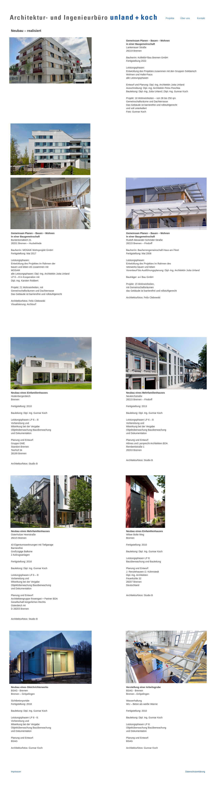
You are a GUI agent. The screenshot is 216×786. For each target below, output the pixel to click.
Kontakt (200, 18)
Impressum (16, 771)
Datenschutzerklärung (195, 771)
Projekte (170, 18)
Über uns (185, 18)
